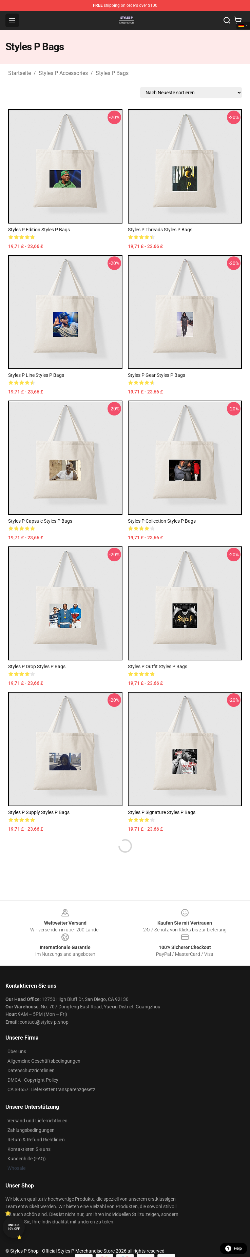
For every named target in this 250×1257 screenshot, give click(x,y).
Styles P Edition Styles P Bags (39, 229)
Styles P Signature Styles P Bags (161, 812)
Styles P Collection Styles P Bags (162, 521)
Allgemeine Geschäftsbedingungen (43, 1061)
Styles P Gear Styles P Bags (156, 375)
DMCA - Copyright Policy (32, 1080)
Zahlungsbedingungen (31, 1130)
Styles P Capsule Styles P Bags (40, 521)
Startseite (19, 73)
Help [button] (233, 1248)
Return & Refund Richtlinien (36, 1139)
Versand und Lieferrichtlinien (37, 1120)
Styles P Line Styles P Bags (36, 375)
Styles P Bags (112, 73)
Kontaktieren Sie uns (29, 1149)
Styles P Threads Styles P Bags (160, 229)
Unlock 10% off (14, 1227)
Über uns (16, 1051)
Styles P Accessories (63, 73)
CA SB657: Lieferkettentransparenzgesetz (51, 1089)
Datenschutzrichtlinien (31, 1070)
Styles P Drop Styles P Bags (36, 666)
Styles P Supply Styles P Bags (39, 812)
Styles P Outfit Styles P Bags (157, 666)
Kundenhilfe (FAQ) (26, 1158)
